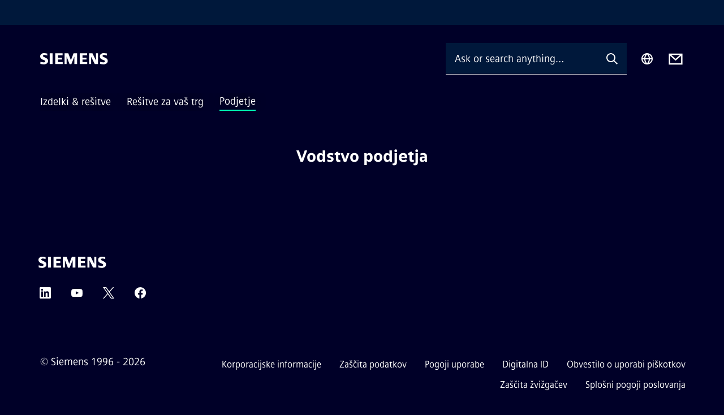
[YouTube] (77, 296)
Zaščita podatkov (373, 364)
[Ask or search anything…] (521, 58)
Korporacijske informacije (271, 364)
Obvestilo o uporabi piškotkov (626, 364)
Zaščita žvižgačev (533, 384)
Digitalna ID (525, 364)
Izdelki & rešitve (75, 102)
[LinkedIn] (45, 296)
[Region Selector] (647, 58)
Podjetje (237, 101)
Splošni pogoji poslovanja (635, 384)
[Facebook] (140, 296)
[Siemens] (74, 58)
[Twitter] (108, 296)
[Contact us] (675, 59)
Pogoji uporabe (454, 364)
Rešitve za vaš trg (165, 102)
